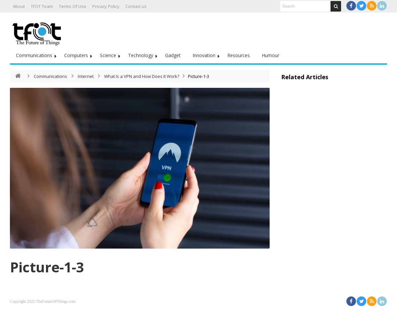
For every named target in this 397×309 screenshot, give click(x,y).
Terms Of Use (72, 6)
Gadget (173, 55)
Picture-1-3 (47, 267)
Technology (140, 55)
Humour (270, 55)
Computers (76, 55)
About (19, 6)
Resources (238, 55)
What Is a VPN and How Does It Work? (141, 76)
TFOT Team (42, 6)
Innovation (204, 55)
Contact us (136, 6)
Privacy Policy (105, 6)
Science (108, 55)
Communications (34, 55)
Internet (86, 76)
